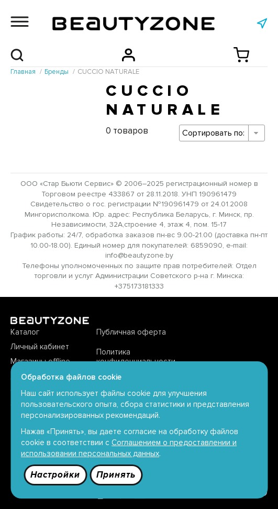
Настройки (55, 474)
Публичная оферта (131, 332)
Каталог (24, 332)
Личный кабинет (39, 346)
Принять (116, 474)
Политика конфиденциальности (135, 356)
